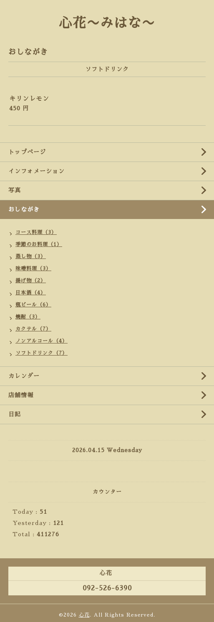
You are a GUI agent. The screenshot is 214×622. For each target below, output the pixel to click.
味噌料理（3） (33, 268)
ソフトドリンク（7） (41, 353)
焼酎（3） (27, 316)
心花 (84, 614)
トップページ (27, 152)
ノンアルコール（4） (41, 340)
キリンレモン (29, 98)
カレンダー (24, 376)
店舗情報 (20, 395)
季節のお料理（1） (38, 244)
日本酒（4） (30, 292)
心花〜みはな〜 (107, 23)
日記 (14, 414)
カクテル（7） (33, 328)
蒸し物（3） (30, 256)
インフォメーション (36, 171)
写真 (14, 190)
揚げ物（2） (30, 280)
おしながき (24, 209)
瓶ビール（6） (33, 304)
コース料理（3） (36, 232)
